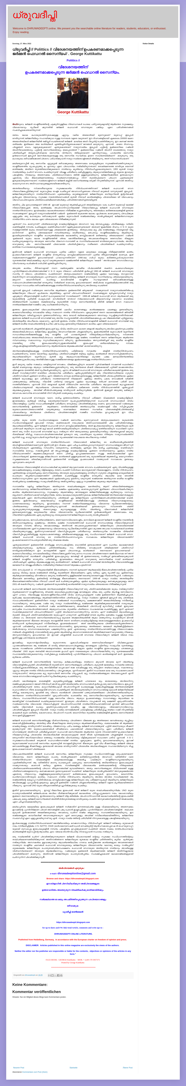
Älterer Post (128, 1068)
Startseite (74, 1068)
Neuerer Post (18, 1068)
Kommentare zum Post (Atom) (34, 1072)
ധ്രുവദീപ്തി (34, 15)
